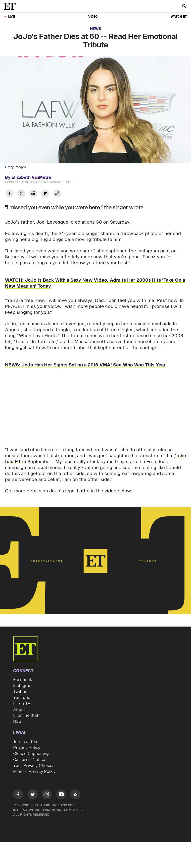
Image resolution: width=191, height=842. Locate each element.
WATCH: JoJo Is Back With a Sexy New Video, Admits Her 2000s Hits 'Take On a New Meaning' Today (95, 283)
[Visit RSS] (75, 795)
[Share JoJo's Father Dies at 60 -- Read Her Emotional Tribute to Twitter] (21, 194)
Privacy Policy (26, 748)
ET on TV (21, 704)
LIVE (11, 16)
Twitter (20, 692)
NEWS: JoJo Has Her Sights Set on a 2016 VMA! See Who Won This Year (85, 365)
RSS (17, 721)
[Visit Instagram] (47, 795)
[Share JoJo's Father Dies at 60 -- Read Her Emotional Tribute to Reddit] (33, 194)
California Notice (29, 760)
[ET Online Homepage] (11, 6)
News (95, 29)
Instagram (23, 686)
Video (93, 16)
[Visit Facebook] (18, 795)
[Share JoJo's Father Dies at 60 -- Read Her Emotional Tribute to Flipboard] (45, 194)
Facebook (22, 680)
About (19, 710)
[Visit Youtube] (61, 795)
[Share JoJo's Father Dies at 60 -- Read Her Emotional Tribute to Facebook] (9, 194)
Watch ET (179, 16)
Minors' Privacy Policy (34, 772)
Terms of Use (25, 742)
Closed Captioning (31, 754)
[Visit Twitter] (33, 795)
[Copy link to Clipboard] (57, 194)
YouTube (21, 698)
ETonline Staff (26, 716)
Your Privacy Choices (33, 766)
